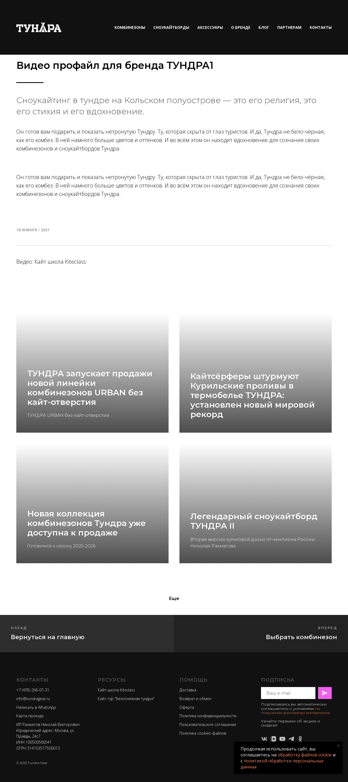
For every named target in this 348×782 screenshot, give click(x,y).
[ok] (300, 738)
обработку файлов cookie (305, 755)
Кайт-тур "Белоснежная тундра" (126, 698)
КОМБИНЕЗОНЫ (129, 27)
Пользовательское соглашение (207, 724)
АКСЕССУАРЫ (210, 27)
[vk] (264, 738)
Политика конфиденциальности (207, 715)
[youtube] (282, 738)
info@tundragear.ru (33, 698)
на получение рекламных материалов (295, 710)
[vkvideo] (273, 738)
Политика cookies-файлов (202, 733)
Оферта (186, 707)
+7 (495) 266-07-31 (32, 689)
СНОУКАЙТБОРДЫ (171, 27)
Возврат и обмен (195, 698)
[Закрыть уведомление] (338, 746)
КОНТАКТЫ (321, 27)
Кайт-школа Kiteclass (116, 689)
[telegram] (291, 738)
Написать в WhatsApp (36, 707)
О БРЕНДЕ (240, 27)
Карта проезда (30, 715)
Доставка (187, 689)
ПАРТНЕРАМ (289, 27)
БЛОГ (264, 27)
